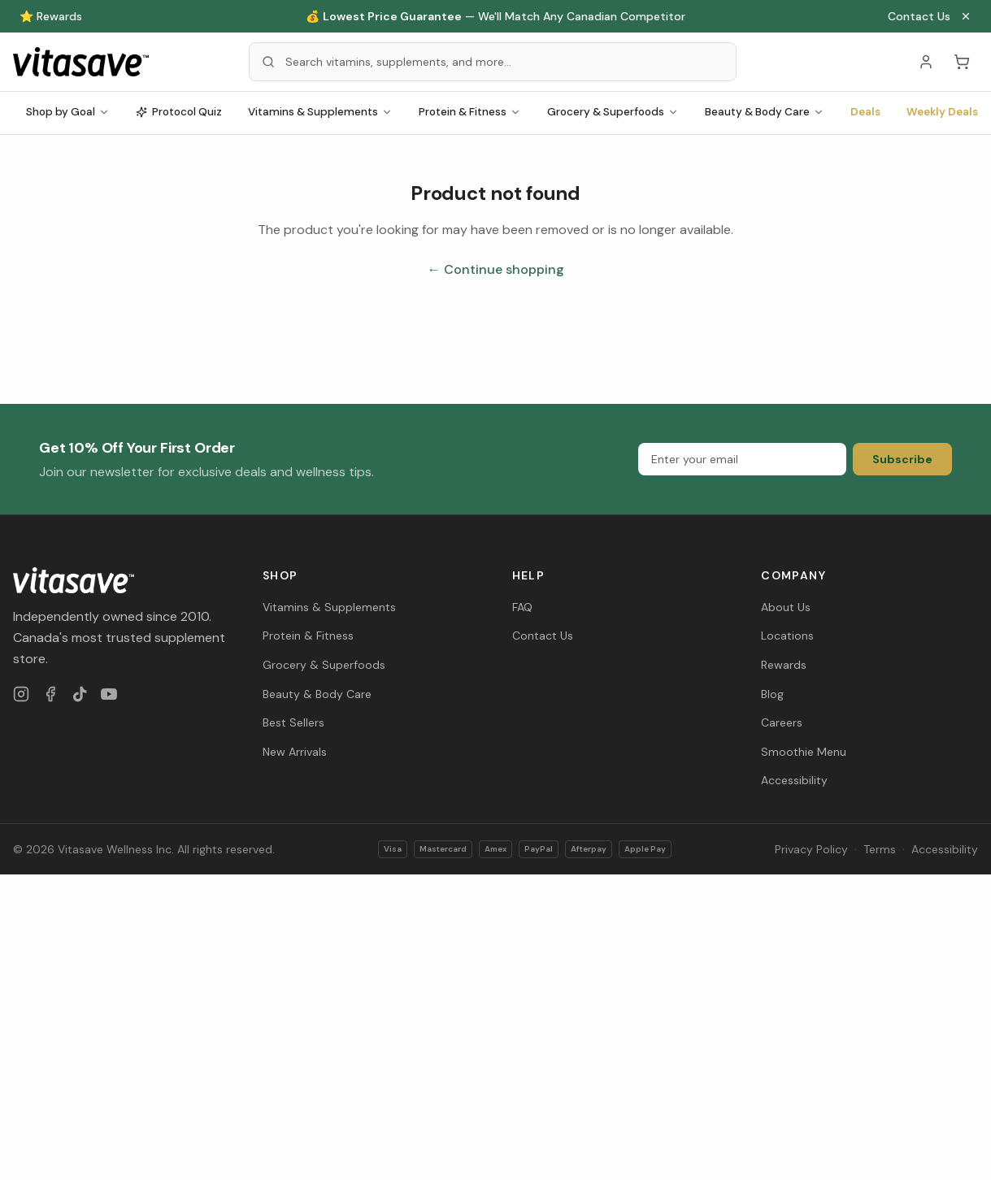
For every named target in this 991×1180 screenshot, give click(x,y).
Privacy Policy (811, 849)
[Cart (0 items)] (961, 62)
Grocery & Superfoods (613, 112)
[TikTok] (80, 694)
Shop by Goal (68, 112)
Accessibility (794, 780)
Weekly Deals (942, 112)
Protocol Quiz (179, 112)
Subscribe (902, 459)
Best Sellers (293, 722)
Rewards (783, 664)
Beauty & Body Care (764, 112)
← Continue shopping (496, 269)
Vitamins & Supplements (320, 112)
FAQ (522, 607)
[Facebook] (50, 694)
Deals (865, 112)
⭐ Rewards (51, 16)
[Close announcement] (965, 16)
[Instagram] (21, 694)
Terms (879, 849)
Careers (781, 722)
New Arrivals (295, 751)
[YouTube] (109, 694)
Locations (787, 635)
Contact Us (919, 16)
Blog (772, 694)
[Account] (926, 62)
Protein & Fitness (470, 112)
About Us (786, 607)
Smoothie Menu (803, 751)
